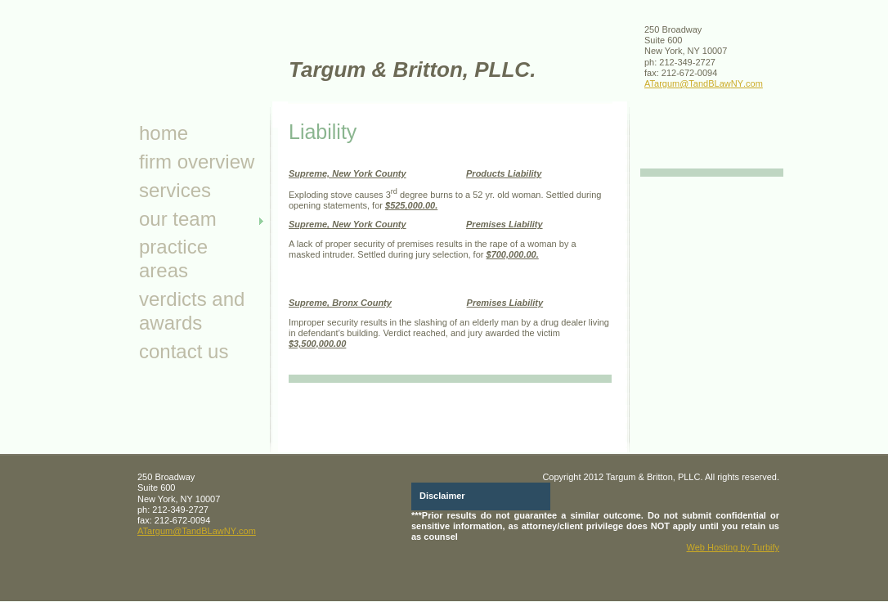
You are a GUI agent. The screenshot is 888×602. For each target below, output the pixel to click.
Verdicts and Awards (191, 311)
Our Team (178, 219)
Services (175, 190)
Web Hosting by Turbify (732, 547)
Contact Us (183, 351)
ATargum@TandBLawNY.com (703, 83)
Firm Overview (196, 161)
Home (163, 133)
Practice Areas (173, 258)
